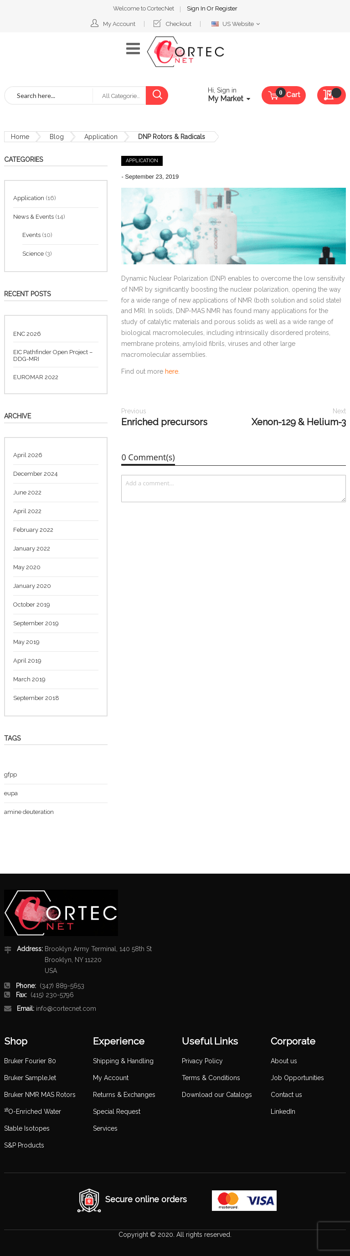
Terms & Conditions (211, 1077)
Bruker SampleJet (30, 1077)
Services (105, 1128)
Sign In (197, 8)
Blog (57, 136)
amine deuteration (29, 811)
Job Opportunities (297, 1077)
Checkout (178, 24)
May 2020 (27, 567)
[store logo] (185, 52)
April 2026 (27, 455)
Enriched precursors (164, 417)
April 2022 (27, 511)
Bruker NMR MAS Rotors (40, 1094)
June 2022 (27, 492)
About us (284, 1061)
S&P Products (24, 1145)
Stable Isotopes (27, 1128)
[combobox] (49, 95)
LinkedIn (283, 1111)
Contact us (286, 1094)
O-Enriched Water (32, 1111)
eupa (11, 793)
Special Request (116, 1111)
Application (101, 136)
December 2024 (35, 473)
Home (20, 136)
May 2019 (26, 641)
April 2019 (27, 660)
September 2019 (36, 623)
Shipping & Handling (123, 1061)
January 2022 (31, 548)
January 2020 (32, 585)
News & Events (34, 216)
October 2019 (31, 604)
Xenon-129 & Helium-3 (299, 417)
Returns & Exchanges (124, 1094)
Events (32, 235)
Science (33, 253)
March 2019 (29, 679)
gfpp (10, 774)
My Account (119, 24)
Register (226, 8)
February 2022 (33, 529)
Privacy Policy (202, 1061)
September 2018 (36, 698)
